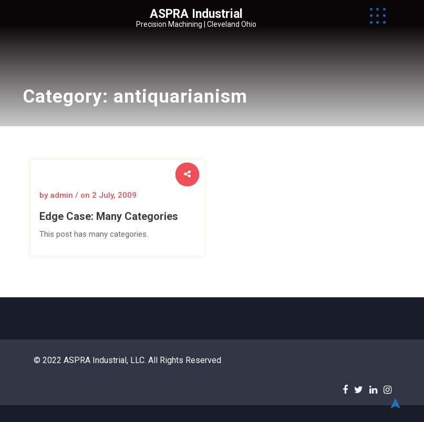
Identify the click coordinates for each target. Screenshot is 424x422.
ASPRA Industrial (196, 14)
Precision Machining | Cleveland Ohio (196, 24)
